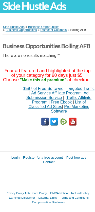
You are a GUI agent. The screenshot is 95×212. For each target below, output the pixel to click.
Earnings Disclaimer (22, 197)
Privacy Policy (15, 193)
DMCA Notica (59, 193)
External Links (48, 197)
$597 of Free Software (43, 88)
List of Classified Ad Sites (57, 104)
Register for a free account (43, 157)
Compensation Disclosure (48, 202)
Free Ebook (61, 102)
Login (15, 157)
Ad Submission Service (57, 95)
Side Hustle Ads (34, 6)
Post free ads (76, 157)
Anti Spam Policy (36, 193)
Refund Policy (80, 193)
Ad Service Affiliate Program (56, 93)
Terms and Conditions (74, 197)
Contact (49, 162)
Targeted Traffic (80, 88)
